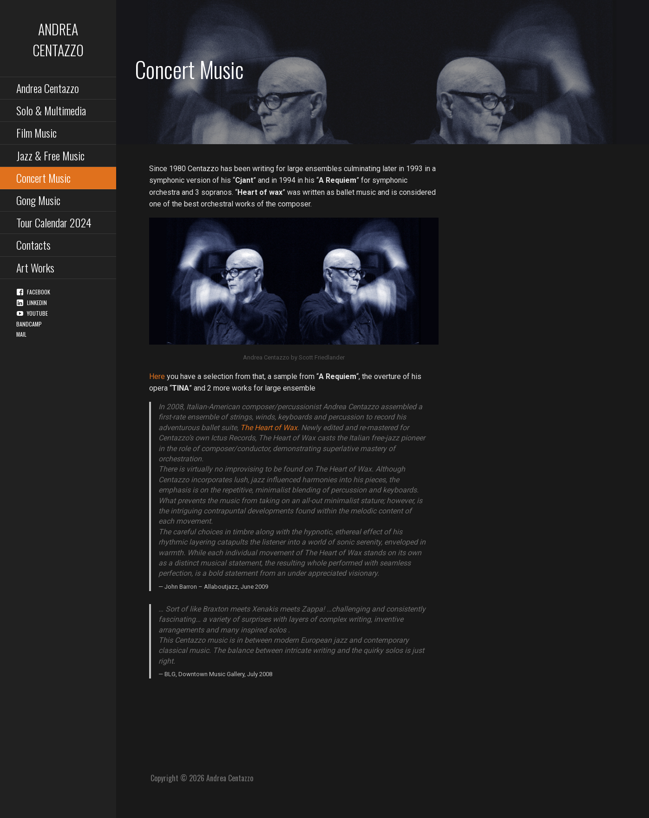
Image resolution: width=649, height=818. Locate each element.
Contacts (33, 244)
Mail (21, 334)
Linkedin (37, 302)
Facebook (38, 292)
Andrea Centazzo (58, 39)
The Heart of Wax (268, 427)
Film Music (36, 132)
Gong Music (38, 200)
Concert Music (43, 177)
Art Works (35, 267)
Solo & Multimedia (51, 110)
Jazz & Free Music (50, 155)
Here (157, 376)
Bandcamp (29, 324)
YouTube (37, 313)
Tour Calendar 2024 (54, 222)
